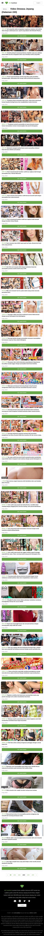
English (39, 3)
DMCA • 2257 (33, 912)
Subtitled (13, 3)
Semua (5, 9)
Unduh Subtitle (22, 36)
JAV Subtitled (8, 890)
